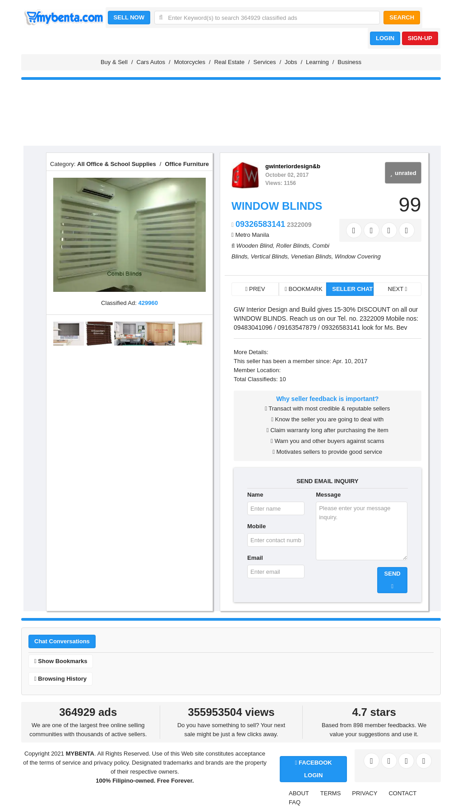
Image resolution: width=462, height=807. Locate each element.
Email (255, 557)
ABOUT (299, 793)
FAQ (294, 802)
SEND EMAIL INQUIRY (327, 481)
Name (255, 494)
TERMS (330, 793)
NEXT (397, 289)
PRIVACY (364, 793)
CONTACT (402, 793)
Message (328, 494)
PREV (255, 289)
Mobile (256, 526)
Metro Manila (252, 234)
